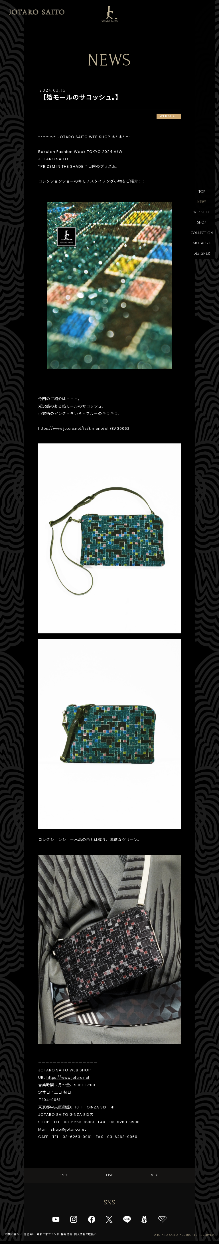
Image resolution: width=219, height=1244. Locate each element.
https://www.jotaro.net (70, 1078)
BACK (64, 1176)
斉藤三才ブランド (52, 1237)
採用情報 (73, 1237)
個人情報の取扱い (93, 1237)
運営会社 (32, 1237)
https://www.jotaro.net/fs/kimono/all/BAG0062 (87, 429)
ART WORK (202, 249)
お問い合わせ (14, 1237)
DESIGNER (201, 260)
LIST (109, 1176)
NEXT (155, 1176)
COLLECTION (202, 238)
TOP (202, 192)
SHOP (201, 226)
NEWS (201, 203)
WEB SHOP (202, 215)
